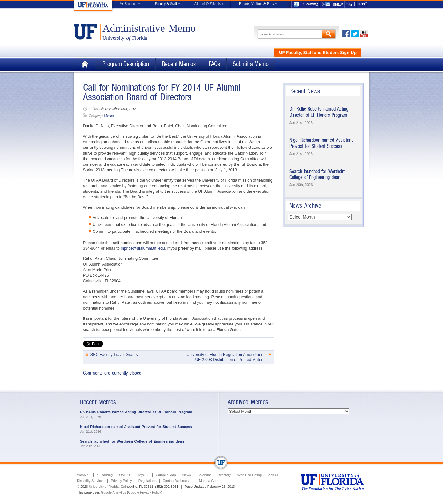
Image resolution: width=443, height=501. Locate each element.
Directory (224, 475)
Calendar (204, 475)
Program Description (125, 64)
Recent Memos (179, 64)
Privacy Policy (121, 481)
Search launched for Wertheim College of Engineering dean (317, 174)
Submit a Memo (251, 64)
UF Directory (296, 4)
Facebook (346, 33)
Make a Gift (207, 481)
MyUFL (143, 475)
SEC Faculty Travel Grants (114, 354)
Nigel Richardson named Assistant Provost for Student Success (321, 143)
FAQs (214, 64)
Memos (109, 116)
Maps (363, 4)
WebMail (326, 4)
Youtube (364, 33)
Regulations (147, 481)
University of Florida (104, 486)
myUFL (351, 4)
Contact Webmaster (178, 481)
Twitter (355, 33)
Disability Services (90, 481)
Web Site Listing (249, 475)
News (186, 475)
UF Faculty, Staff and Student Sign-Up (318, 52)
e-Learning (310, 4)
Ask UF (273, 475)
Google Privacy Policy (144, 492)
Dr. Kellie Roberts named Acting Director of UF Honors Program (318, 112)
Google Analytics (113, 492)
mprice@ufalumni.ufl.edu (143, 248)
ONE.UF (338, 4)
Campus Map (166, 475)
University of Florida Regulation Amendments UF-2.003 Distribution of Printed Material (226, 357)
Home (85, 64)
